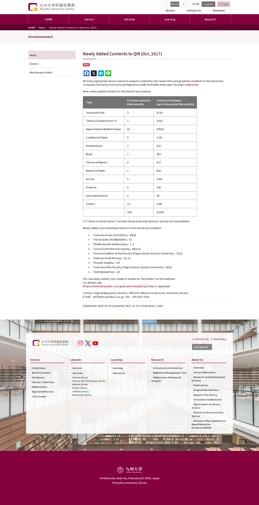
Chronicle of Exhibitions (207, 399)
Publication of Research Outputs (166, 379)
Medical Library (80, 384)
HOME (48, 19)
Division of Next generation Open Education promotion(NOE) (209, 424)
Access (170, 10)
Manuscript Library (82, 394)
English (208, 4)
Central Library (80, 377)
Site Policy (218, 339)
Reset (174, 4)
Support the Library (205, 394)
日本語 (195, 4)
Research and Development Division (208, 378)
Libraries (77, 373)
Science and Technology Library (89, 380)
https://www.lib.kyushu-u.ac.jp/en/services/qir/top (115, 286)
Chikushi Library (80, 391)
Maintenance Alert (41, 72)
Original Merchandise (205, 390)
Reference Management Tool (169, 372)
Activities (148, 279)
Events (34, 64)
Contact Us (194, 10)
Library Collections (43, 382)
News (42, 27)
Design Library (79, 387)
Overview (198, 367)
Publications (39, 387)
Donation (219, 10)
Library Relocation (204, 372)
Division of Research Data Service (207, 414)
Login (225, 4)
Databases (38, 377)
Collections (191, 84)
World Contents (41, 372)
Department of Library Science (206, 405)
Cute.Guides (39, 396)
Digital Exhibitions (43, 391)
